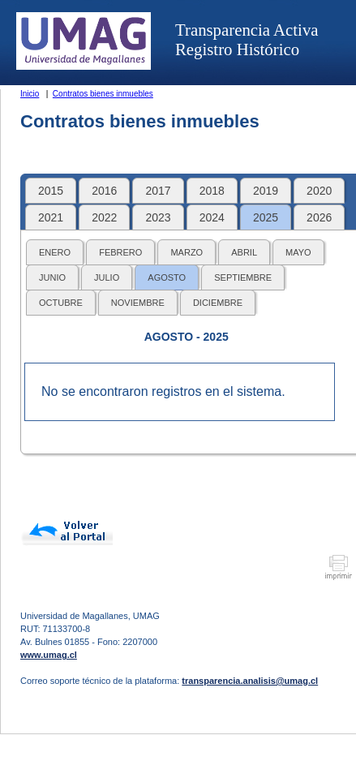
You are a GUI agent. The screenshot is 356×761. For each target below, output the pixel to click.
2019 (265, 190)
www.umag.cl (48, 655)
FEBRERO (120, 252)
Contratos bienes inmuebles (103, 93)
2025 (265, 217)
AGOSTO (167, 277)
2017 (157, 190)
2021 (50, 217)
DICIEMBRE (217, 302)
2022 (104, 217)
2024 (212, 217)
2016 (104, 190)
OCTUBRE (61, 302)
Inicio (29, 93)
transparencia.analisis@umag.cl (250, 681)
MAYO (298, 252)
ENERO (55, 252)
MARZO (186, 252)
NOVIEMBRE (138, 302)
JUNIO (52, 277)
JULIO (106, 277)
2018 (212, 190)
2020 (319, 190)
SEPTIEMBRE (243, 277)
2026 (319, 217)
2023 (157, 217)
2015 (50, 190)
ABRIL (244, 252)
